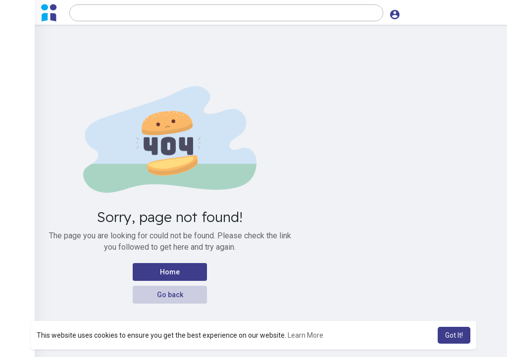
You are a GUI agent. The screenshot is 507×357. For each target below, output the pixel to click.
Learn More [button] (305, 335)
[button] (224, 13)
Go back (170, 295)
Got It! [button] (454, 335)
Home (170, 272)
